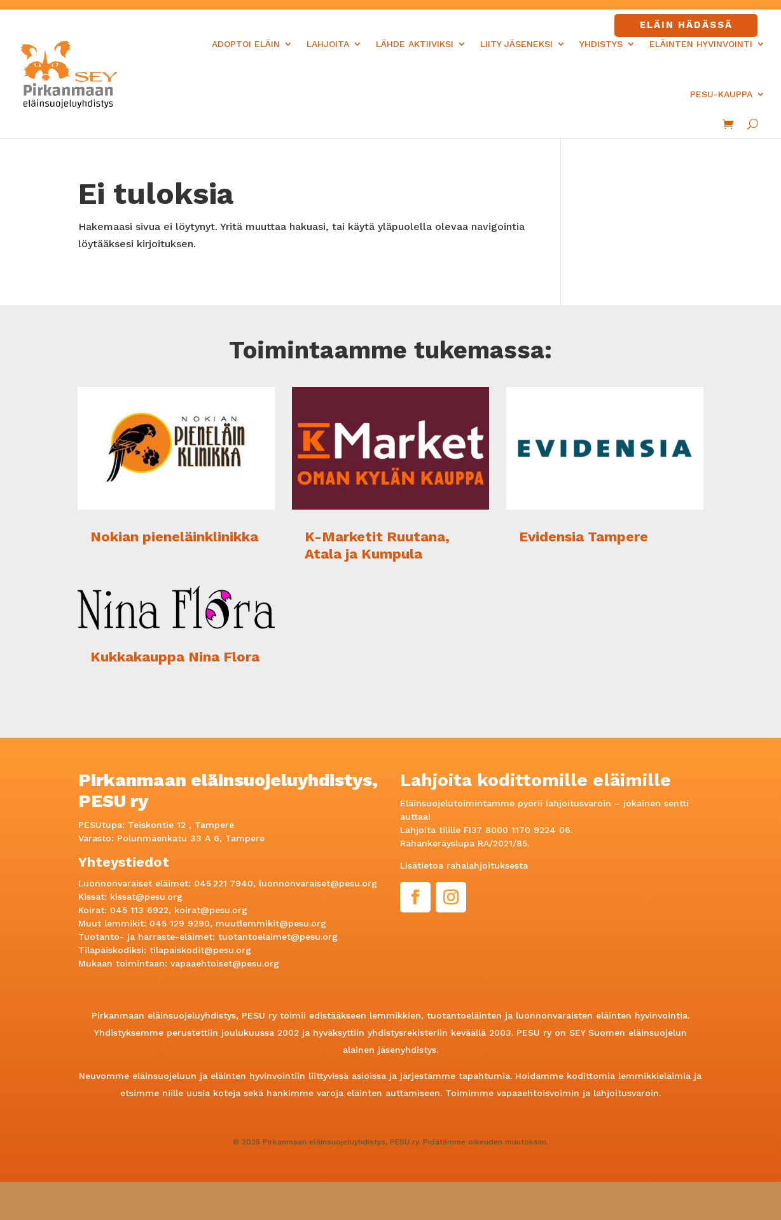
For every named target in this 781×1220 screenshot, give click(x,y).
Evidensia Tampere (583, 537)
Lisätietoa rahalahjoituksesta (464, 865)
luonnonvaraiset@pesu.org (318, 883)
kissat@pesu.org (146, 896)
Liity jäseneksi (516, 44)
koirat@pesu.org (210, 910)
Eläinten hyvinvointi (700, 44)
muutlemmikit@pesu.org (271, 923)
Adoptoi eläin (246, 44)
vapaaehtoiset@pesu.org (224, 963)
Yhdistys (601, 44)
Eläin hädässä (686, 24)
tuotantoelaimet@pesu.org (278, 937)
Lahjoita (328, 44)
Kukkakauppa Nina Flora (174, 657)
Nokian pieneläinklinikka (174, 537)
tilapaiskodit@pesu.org (200, 950)
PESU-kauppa (721, 94)
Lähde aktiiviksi (414, 44)
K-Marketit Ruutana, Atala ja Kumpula (377, 545)
